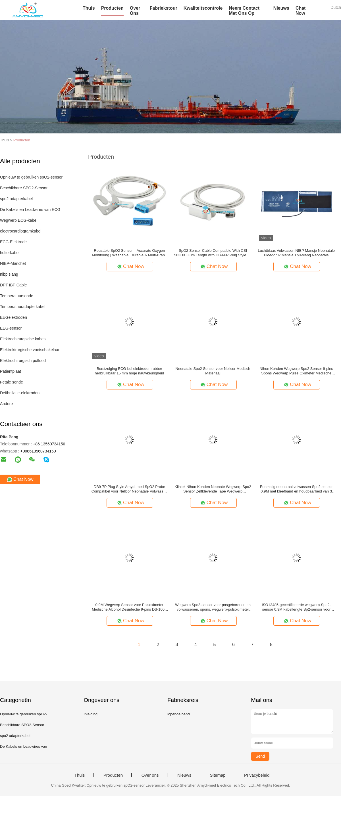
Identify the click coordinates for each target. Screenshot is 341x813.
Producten (112, 8)
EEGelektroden (13, 317)
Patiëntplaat (10, 371)
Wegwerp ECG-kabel (18, 220)
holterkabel (10, 252)
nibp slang (9, 274)
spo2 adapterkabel (16, 198)
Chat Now (301, 11)
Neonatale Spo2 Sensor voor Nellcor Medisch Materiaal (213, 370)
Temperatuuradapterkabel (22, 306)
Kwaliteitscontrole (203, 8)
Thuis (89, 8)
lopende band (178, 714)
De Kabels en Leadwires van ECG (30, 209)
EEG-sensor (11, 328)
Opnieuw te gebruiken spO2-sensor (31, 177)
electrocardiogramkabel (20, 231)
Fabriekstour (163, 8)
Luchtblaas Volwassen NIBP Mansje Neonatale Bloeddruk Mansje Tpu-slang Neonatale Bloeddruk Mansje (296, 252)
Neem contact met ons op (244, 11)
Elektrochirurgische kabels (23, 339)
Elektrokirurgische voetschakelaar (29, 349)
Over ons (150, 775)
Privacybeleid (256, 775)
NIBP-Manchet (13, 263)
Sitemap (218, 775)
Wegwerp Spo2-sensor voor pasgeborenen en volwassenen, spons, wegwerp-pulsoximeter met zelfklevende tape (213, 607)
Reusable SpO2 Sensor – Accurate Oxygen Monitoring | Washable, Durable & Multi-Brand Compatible (129, 252)
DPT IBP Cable (13, 285)
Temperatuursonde (16, 296)
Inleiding (90, 714)
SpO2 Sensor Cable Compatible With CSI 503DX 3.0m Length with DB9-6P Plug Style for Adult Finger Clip (212, 252)
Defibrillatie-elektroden (19, 393)
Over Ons (135, 11)
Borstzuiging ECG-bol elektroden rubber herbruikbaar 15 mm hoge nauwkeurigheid (129, 370)
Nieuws (281, 8)
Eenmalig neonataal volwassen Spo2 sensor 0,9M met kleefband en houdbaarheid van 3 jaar (296, 489)
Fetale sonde (11, 382)
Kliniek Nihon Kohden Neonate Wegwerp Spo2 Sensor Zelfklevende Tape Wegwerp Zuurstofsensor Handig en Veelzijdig (212, 489)
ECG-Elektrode (13, 242)
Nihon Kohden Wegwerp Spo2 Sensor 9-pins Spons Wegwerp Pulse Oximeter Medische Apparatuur (296, 371)
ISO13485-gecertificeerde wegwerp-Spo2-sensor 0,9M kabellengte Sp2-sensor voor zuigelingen (296, 607)
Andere (6, 403)
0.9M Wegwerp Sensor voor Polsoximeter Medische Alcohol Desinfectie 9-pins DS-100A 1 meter (129, 607)
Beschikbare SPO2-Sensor (23, 188)
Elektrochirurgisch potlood (23, 360)
